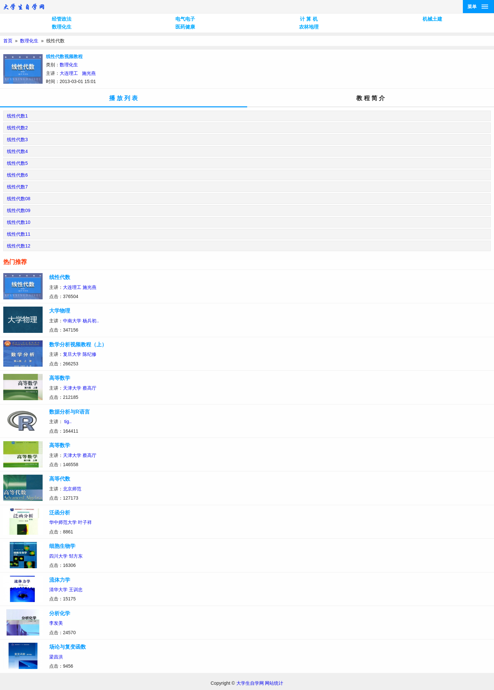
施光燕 (89, 73)
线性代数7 (17, 186)
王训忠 (76, 589)
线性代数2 (17, 127)
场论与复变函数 (67, 647)
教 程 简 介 (370, 98)
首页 (7, 40)
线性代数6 (17, 175)
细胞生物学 (62, 546)
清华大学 (58, 589)
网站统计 (274, 683)
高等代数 (59, 479)
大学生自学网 (250, 683)
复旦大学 (72, 354)
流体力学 (59, 580)
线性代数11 (18, 234)
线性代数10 (18, 222)
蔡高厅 (89, 388)
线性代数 (59, 277)
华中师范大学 (63, 522)
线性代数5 (17, 163)
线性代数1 (17, 116)
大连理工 (69, 73)
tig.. (68, 421)
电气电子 (185, 19)
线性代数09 (18, 210)
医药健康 (185, 27)
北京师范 (72, 488)
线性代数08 (18, 198)
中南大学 (72, 320)
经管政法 (61, 19)
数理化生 (61, 27)
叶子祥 (85, 522)
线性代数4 (17, 151)
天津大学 (72, 388)
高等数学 (59, 378)
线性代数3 (17, 139)
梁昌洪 (56, 656)
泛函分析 (59, 512)
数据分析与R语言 (69, 412)
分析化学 (59, 613)
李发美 (56, 623)
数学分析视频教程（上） (78, 344)
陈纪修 (89, 354)
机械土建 (432, 19)
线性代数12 (18, 245)
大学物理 (59, 310)
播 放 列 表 (123, 98)
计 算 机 (308, 19)
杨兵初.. (91, 320)
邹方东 (76, 556)
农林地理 (309, 27)
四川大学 (58, 556)
